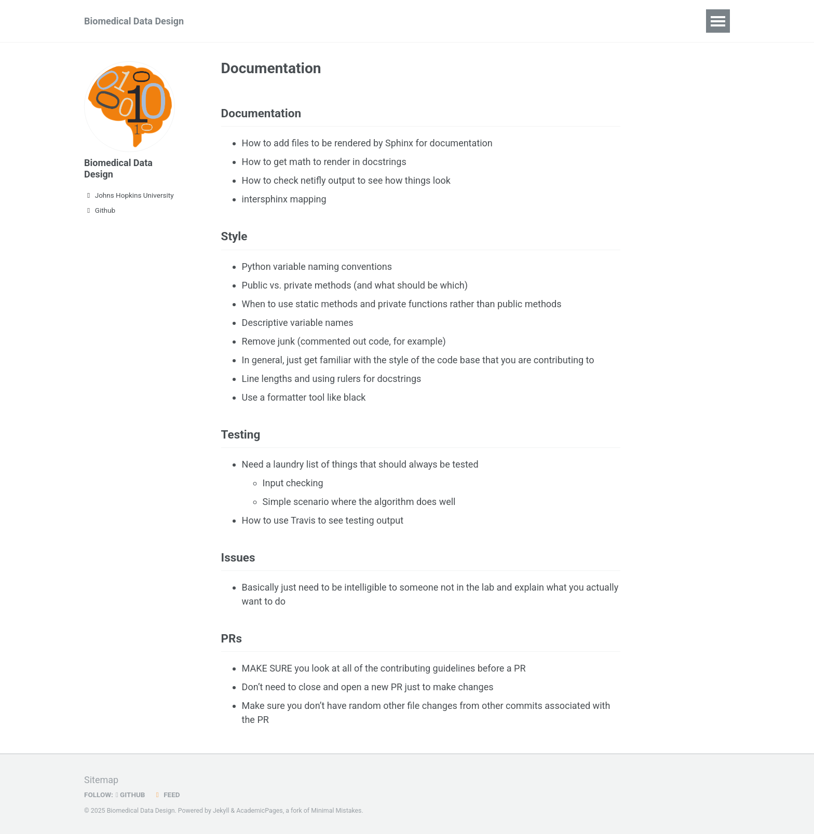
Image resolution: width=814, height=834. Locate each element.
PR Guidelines (340, 21)
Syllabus (238, 21)
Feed (166, 794)
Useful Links (538, 21)
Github (99, 210)
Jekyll (221, 810)
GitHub (130, 794)
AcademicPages (259, 810)
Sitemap (101, 779)
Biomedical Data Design (134, 21)
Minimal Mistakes (336, 810)
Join (284, 21)
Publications (469, 21)
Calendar (406, 21)
